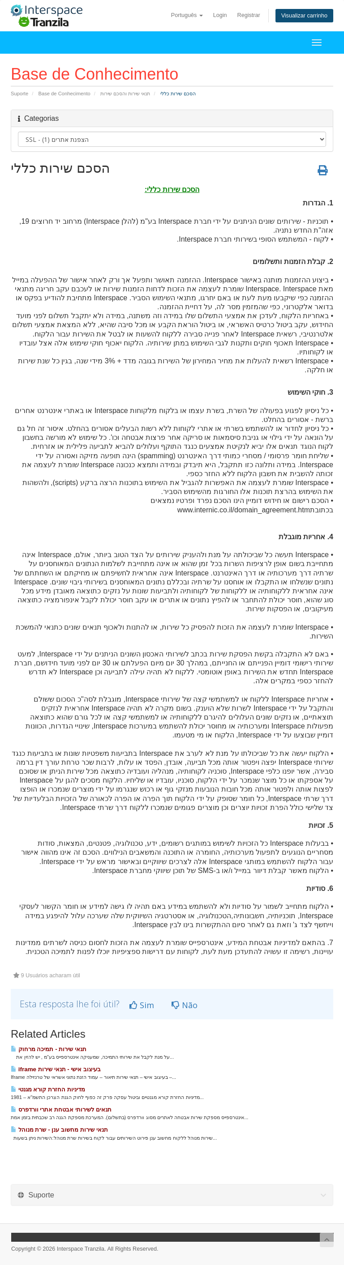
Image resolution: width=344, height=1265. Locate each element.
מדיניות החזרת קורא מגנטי (48, 1089)
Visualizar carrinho (304, 16)
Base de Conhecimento (64, 93)
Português (187, 15)
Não (185, 1005)
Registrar (248, 15)
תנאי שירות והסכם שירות (125, 93)
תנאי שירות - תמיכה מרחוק (48, 1049)
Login (220, 15)
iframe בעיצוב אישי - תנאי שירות (56, 1069)
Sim (141, 1005)
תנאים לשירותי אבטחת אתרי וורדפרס (61, 1109)
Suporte (19, 93)
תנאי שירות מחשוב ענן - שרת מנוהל (59, 1129)
